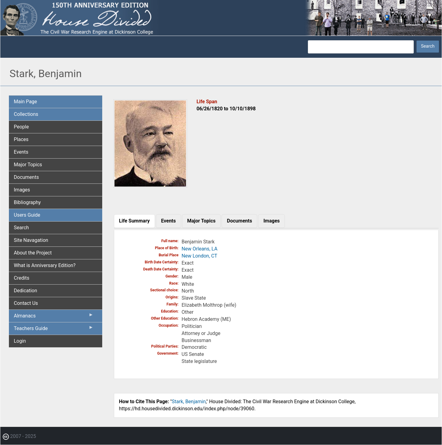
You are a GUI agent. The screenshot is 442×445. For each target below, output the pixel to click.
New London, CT (199, 256)
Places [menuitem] (21, 139)
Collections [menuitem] (26, 114)
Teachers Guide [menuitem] (54, 330)
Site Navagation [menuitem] (31, 240)
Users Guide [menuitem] (27, 215)
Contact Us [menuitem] (26, 303)
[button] (150, 185)
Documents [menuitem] (26, 177)
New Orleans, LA (200, 249)
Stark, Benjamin (189, 401)
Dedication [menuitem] (25, 290)
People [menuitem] (21, 127)
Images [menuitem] (22, 190)
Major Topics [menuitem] (28, 164)
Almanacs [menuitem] (54, 317)
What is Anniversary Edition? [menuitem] (45, 265)
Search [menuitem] (21, 227)
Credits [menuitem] (21, 278)
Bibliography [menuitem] (27, 202)
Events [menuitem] (21, 152)
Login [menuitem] (20, 341)
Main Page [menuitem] (25, 101)
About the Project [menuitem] (33, 253)
